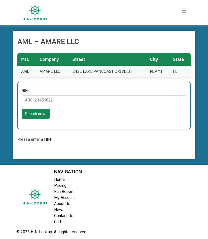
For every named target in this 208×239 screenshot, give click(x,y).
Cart (57, 221)
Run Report (64, 191)
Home (59, 179)
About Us (62, 203)
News (59, 209)
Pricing (60, 185)
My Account (64, 197)
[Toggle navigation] (184, 12)
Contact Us (63, 215)
